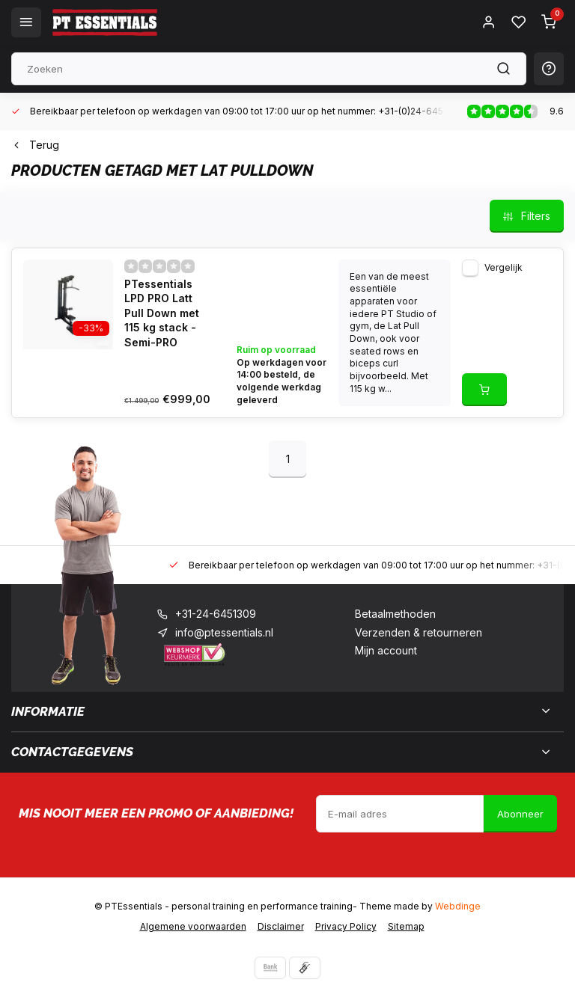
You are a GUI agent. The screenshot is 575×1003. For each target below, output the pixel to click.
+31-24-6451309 (215, 613)
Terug (35, 144)
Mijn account (386, 650)
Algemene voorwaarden (193, 926)
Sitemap (406, 926)
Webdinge (458, 906)
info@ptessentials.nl (224, 632)
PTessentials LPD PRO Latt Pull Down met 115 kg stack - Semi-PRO (161, 313)
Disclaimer (281, 926)
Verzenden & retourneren (418, 632)
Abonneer (520, 814)
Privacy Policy (346, 926)
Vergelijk (503, 267)
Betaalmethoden (395, 613)
